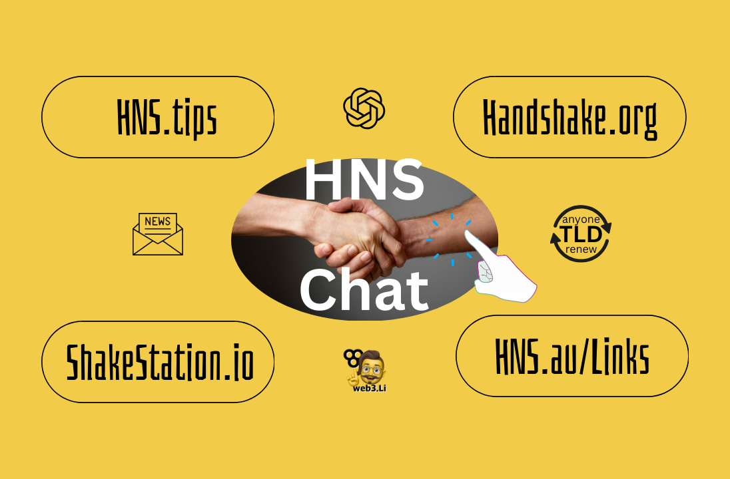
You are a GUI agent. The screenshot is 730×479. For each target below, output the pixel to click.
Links (620, 356)
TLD (581, 233)
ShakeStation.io (160, 362)
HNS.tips (167, 116)
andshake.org (578, 116)
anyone (581, 219)
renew (581, 248)
